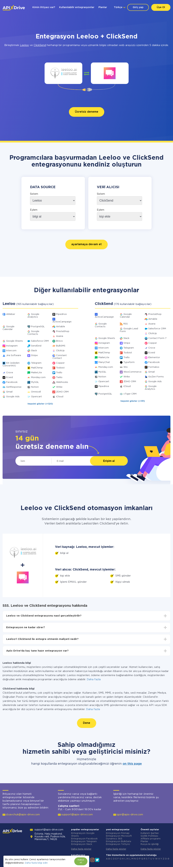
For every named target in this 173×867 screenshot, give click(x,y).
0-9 (167, 859)
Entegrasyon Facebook (84, 839)
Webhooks (62, 382)
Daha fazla (94, 679)
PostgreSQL (38, 327)
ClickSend (40, 45)
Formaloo (153, 367)
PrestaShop (62, 331)
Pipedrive (61, 314)
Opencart (36, 397)
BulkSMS (60, 346)
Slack (34, 351)
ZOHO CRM (62, 392)
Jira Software (13, 355)
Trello (59, 373)
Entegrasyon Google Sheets (82, 834)
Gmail (9, 392)
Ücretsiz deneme (86, 112)
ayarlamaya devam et (86, 244)
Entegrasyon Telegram (84, 841)
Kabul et (81, 861)
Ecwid (9, 377)
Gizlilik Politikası (149, 836)
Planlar (102, 7)
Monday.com (38, 377)
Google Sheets (14, 341)
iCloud (59, 397)
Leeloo (24, 45)
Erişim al (109, 460)
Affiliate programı (150, 839)
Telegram (36, 363)
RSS (125, 324)
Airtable (60, 327)
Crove (9, 373)
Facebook (11, 382)
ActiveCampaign (61, 322)
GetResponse (13, 387)
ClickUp (60, 351)
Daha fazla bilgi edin (36, 863)
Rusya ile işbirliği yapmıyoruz (150, 845)
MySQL (35, 382)
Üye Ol (161, 7)
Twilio (59, 377)
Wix (125, 367)
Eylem (33, 210)
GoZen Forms (156, 377)
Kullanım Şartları (150, 833)
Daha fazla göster (81, 849)
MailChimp (37, 368)
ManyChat (104, 362)
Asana (59, 336)
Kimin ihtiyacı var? (43, 7)
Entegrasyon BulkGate (118, 841)
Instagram (12, 346)
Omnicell (36, 392)
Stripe (34, 355)
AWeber (10, 314)
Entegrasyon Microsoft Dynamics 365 (119, 837)
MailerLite (36, 373)
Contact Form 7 (157, 338)
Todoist (60, 368)
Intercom (11, 351)
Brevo (59, 341)
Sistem (34, 194)
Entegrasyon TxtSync (118, 844)
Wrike (59, 387)
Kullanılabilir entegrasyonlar (76, 7)
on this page (132, 763)
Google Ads (13, 397)
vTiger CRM (129, 394)
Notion (35, 387)
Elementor (154, 357)
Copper (60, 363)
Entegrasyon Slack (81, 844)
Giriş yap (138, 7)
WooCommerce (132, 372)
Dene (86, 723)
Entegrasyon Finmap (117, 833)
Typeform (129, 362)
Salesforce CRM (40, 341)
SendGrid (36, 346)
